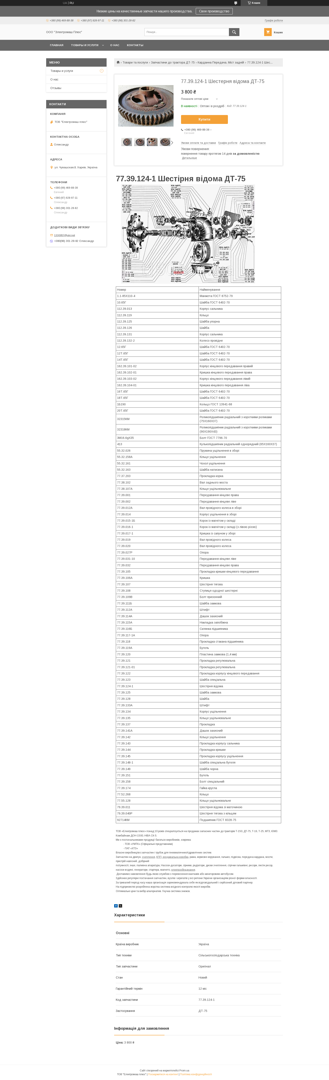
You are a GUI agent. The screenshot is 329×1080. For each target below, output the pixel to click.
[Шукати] (234, 32)
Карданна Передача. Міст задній (221, 62)
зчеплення (148, 857)
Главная (56, 45)
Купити (204, 119)
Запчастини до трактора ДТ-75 (173, 62)
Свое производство (214, 11)
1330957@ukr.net (64, 235)
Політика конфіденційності (196, 1074)
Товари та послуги (135, 62)
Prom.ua (184, 1070)
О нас (114, 45)
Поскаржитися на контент (163, 1074)
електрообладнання (183, 869)
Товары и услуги (84, 45)
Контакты (135, 45)
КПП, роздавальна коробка (172, 857)
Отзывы (55, 88)
